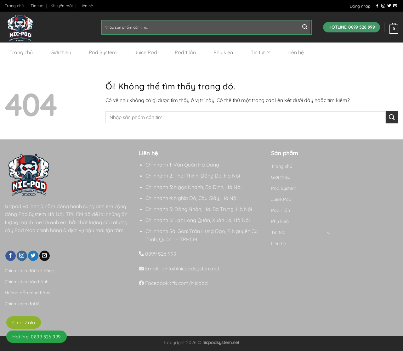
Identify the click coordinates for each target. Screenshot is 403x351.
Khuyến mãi (61, 5)
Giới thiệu (60, 52)
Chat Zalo (23, 323)
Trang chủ (14, 5)
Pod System (103, 52)
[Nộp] (304, 27)
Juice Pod (145, 52)
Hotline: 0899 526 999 (36, 337)
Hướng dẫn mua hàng (28, 293)
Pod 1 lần (185, 52)
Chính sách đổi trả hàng (29, 271)
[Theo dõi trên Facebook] (377, 6)
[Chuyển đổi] (328, 232)
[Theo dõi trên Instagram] (383, 6)
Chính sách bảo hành (26, 282)
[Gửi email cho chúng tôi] (395, 6)
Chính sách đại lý (22, 304)
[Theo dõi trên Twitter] (389, 6)
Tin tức (37, 5)
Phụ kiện (223, 52)
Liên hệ (86, 5)
